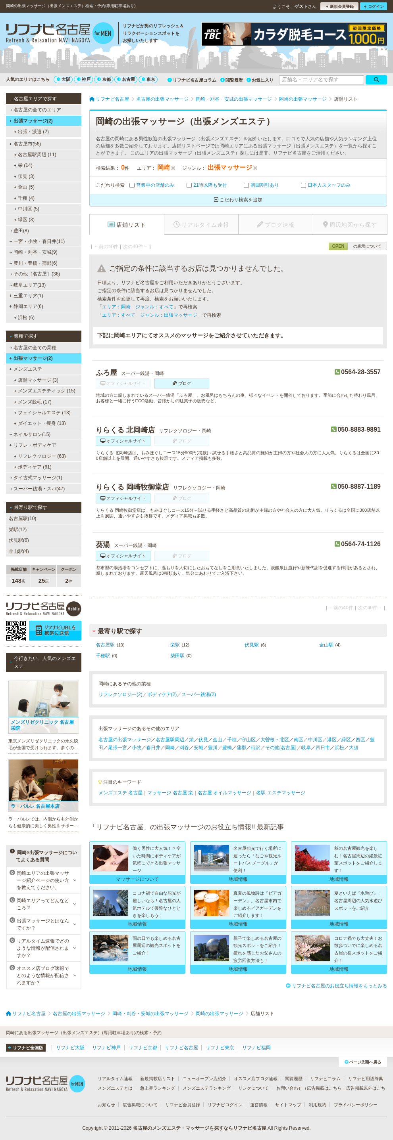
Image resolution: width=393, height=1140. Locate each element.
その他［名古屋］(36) (35, 274)
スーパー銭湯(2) (198, 694)
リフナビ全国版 (25, 1047)
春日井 (153, 747)
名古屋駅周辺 (170, 739)
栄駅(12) (18, 529)
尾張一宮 (117, 747)
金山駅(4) (19, 551)
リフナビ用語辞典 (365, 1078)
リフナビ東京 (220, 1047)
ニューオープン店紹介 (204, 1078)
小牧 (136, 747)
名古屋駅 (105, 645)
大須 (353, 747)
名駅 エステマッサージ (280, 793)
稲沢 (255, 747)
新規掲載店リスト (157, 1078)
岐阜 (306, 747)
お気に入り (260, 80)
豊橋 (227, 747)
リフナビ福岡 (256, 1047)
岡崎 (170, 747)
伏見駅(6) (19, 540)
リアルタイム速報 (115, 1078)
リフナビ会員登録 (182, 1104)
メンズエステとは (115, 1088)
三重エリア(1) (26, 295)
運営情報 (259, 1104)
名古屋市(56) (25, 144)
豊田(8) (19, 230)
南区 (298, 739)
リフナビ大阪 (70, 1047)
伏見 (203, 739)
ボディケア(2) (162, 694)
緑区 (346, 739)
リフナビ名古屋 (181, 1047)
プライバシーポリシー (356, 1104)
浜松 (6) (24, 317)
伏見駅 (252, 645)
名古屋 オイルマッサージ (224, 793)
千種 (232, 739)
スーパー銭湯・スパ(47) (37, 489)
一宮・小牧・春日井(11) (37, 241)
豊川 (213, 747)
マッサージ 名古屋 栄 (170, 793)
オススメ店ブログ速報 (255, 1078)
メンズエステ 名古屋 (120, 793)
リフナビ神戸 (106, 1047)
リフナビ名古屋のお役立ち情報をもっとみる (336, 986)
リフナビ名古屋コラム (192, 80)
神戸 (84, 79)
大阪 (63, 79)
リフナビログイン (225, 1104)
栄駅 (175, 645)
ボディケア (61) (33, 467)
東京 (148, 79)
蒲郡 (241, 747)
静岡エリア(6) (26, 306)
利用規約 (317, 1104)
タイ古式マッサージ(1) (36, 477)
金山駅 (326, 645)
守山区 (248, 739)
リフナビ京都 (143, 1047)
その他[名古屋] (281, 747)
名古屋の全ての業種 (33, 347)
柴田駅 (177, 655)
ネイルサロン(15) (30, 434)
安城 (198, 747)
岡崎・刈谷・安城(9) (34, 252)
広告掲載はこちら (324, 1088)
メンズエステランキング (207, 1088)
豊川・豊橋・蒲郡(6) (34, 263)
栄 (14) (23, 165)
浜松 (339, 747)
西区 (360, 739)
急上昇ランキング (157, 1088)
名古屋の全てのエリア (35, 110)
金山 (217, 739)
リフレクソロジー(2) (120, 694)
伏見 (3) (24, 176)
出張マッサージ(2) (30, 121)
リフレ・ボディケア (32, 445)
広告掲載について (140, 1104)
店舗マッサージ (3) (36, 380)
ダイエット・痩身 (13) (40, 423)
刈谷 (184, 747)
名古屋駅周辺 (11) (35, 154)
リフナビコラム (325, 1078)
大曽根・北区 (274, 739)
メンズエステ (25, 369)
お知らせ (106, 1104)
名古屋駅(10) (22, 518)
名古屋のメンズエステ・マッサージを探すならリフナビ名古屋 (199, 1128)
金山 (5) (24, 187)
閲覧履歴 (231, 80)
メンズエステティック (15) (44, 391)
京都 (104, 79)
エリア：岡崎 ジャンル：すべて (137, 307)
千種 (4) (24, 198)
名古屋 (126, 79)
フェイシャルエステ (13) (42, 412)
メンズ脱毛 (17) (33, 402)
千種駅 (103, 655)
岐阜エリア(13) (28, 285)
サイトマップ (288, 1104)
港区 (332, 739)
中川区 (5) (26, 209)
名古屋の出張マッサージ (124, 739)
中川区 (315, 739)
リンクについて (253, 1088)
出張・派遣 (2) (31, 131)
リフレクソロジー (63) (40, 456)
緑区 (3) (24, 219)
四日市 (323, 747)
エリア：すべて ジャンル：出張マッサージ (149, 315)
